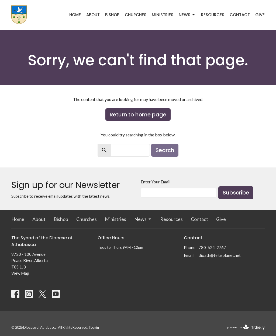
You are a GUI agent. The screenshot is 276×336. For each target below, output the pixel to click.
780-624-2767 (212, 247)
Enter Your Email (155, 181)
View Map (20, 273)
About (93, 15)
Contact (240, 15)
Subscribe (236, 192)
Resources (212, 15)
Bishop (112, 15)
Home (75, 15)
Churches (135, 15)
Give (260, 15)
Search (165, 150)
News (187, 15)
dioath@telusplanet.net (220, 255)
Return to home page (138, 114)
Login (95, 327)
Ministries (162, 15)
